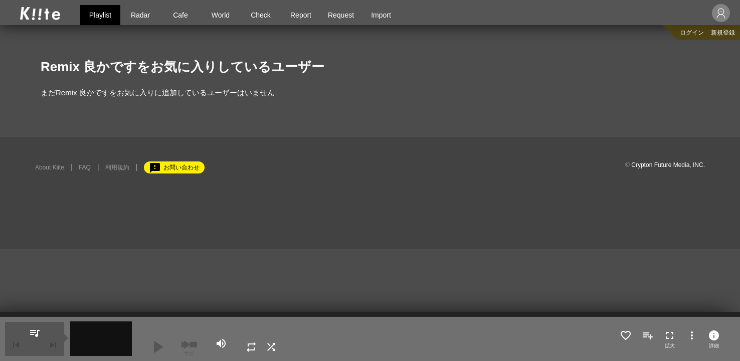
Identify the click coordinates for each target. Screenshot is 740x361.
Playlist (100, 15)
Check (261, 15)
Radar (140, 15)
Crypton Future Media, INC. (668, 164)
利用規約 (117, 167)
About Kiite (49, 167)
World (221, 15)
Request (341, 15)
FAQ (85, 167)
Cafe (180, 15)
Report (300, 15)
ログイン (692, 32)
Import (381, 15)
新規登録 (723, 32)
